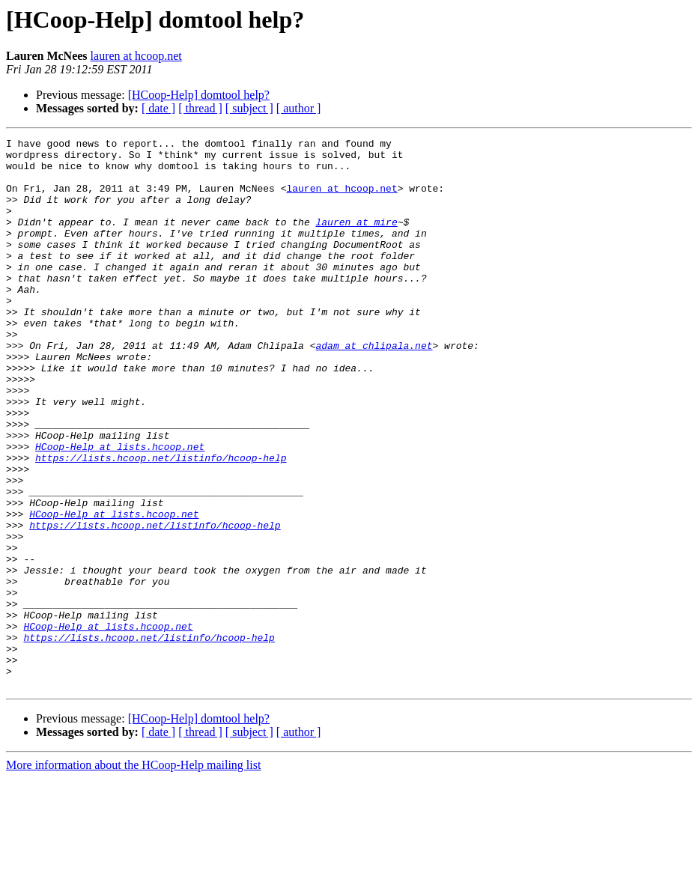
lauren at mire (356, 239)
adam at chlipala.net (373, 388)
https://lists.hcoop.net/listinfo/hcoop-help (160, 522)
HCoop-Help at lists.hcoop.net (119, 509)
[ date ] (158, 108)
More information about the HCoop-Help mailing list (133, 875)
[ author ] (298, 108)
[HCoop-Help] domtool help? (199, 94)
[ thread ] (200, 108)
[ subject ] (249, 108)
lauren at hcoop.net (136, 55)
